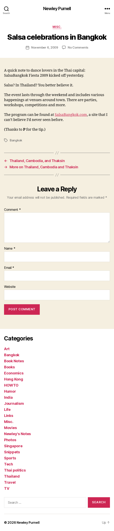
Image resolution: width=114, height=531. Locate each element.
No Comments (78, 47)
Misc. (57, 27)
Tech (8, 464)
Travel (9, 482)
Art (7, 349)
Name (9, 248)
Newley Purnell (57, 8)
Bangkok (16, 140)
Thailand (12, 476)
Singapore (13, 446)
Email (9, 268)
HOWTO (11, 385)
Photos (10, 440)
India (8, 397)
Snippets (12, 452)
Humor (10, 391)
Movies (10, 428)
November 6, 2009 (44, 47)
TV (6, 488)
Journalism (14, 403)
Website (10, 287)
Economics (14, 373)
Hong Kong (13, 379)
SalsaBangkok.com (71, 114)
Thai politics (15, 470)
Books (9, 367)
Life (7, 409)
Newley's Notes (17, 434)
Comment (12, 210)
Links (8, 415)
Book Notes (14, 361)
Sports (10, 458)
